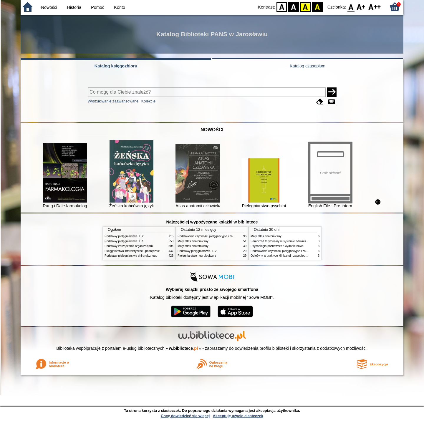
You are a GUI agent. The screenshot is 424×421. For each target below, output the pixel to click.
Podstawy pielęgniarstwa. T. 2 (124, 236)
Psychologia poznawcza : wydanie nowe (277, 246)
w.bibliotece (183, 348)
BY (317, 6)
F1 (361, 6)
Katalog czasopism (307, 66)
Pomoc (97, 7)
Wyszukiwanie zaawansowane (113, 101)
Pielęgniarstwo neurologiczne (197, 255)
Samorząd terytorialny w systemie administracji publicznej (288, 241)
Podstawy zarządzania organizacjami (129, 246)
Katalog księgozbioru (116, 66)
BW (293, 6)
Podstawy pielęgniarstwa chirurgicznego (131, 255)
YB (305, 6)
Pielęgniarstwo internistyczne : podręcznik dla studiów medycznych (149, 251)
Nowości (49, 7)
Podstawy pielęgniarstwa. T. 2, (197, 251)
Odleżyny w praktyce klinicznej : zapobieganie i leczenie (287, 255)
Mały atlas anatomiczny (193, 241)
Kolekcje (148, 101)
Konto (119, 7)
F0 (351, 6)
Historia (74, 7)
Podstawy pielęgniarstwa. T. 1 (124, 241)
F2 (374, 6)
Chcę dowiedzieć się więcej (185, 416)
